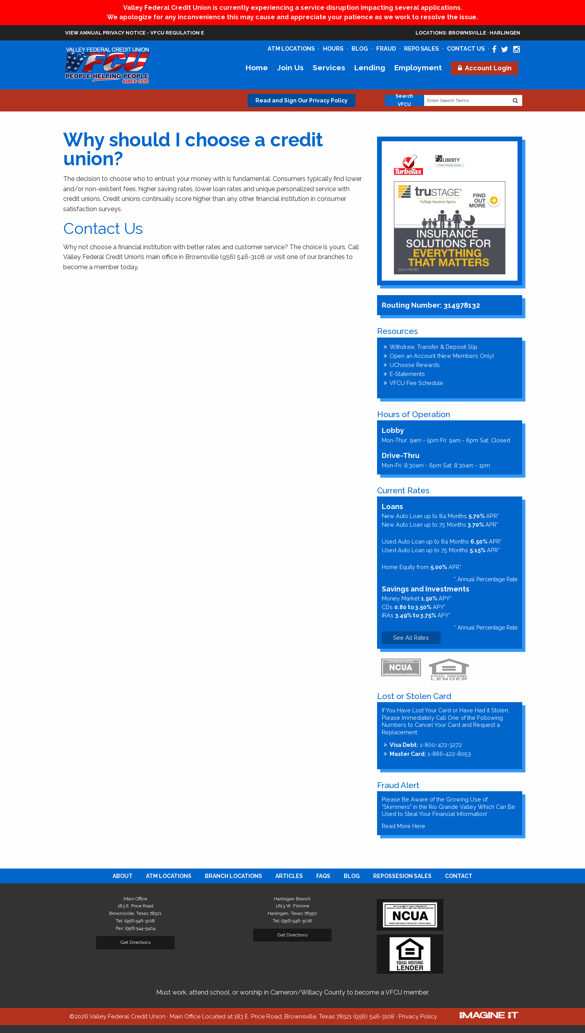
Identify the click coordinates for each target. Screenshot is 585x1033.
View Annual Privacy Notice (105, 33)
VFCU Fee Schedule (416, 383)
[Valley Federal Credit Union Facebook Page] (494, 49)
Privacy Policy (418, 1016)
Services (329, 67)
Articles (289, 876)
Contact (458, 876)
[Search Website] (515, 100)
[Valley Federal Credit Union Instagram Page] (516, 49)
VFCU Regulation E (177, 33)
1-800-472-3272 (426, 744)
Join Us (290, 67)
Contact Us (466, 48)
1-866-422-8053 (430, 753)
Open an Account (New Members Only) (442, 355)
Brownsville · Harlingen (468, 33)
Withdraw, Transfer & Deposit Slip (433, 346)
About (123, 876)
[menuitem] (123, 876)
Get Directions (135, 942)
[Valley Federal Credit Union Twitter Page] (504, 49)
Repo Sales (421, 48)
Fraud (386, 48)
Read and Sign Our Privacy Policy (301, 100)
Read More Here (403, 826)
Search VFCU (404, 100)
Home (257, 67)
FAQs (323, 876)
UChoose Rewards (415, 364)
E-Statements (407, 373)
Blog (360, 48)
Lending (369, 67)
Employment (418, 67)
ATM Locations (291, 48)
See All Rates (411, 637)
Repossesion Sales (402, 876)
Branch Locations (233, 876)
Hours (333, 48)
